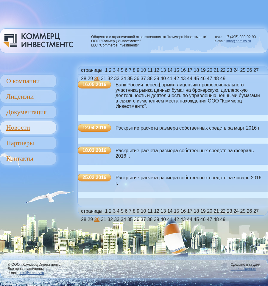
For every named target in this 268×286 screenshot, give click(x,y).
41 (169, 78)
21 (216, 70)
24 (236, 70)
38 (150, 78)
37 (143, 78)
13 (163, 70)
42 (176, 78)
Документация (26, 112)
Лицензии (20, 96)
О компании (23, 81)
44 (189, 78)
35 (130, 78)
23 (229, 70)
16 (183, 70)
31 (103, 78)
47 (209, 78)
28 (83, 78)
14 (170, 70)
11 (150, 70)
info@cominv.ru (238, 41)
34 (123, 78)
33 (116, 78)
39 (156, 78)
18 (196, 70)
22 (223, 70)
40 (163, 78)
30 (97, 78)
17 (189, 70)
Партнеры (20, 143)
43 (183, 78)
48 (216, 78)
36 (136, 78)
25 (242, 70)
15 (176, 70)
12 (156, 70)
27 (256, 70)
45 (196, 78)
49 (222, 78)
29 (90, 78)
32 (110, 78)
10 (143, 70)
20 (209, 70)
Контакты (19, 158)
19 (203, 70)
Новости (18, 127)
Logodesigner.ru (243, 269)
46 (203, 78)
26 (249, 70)
